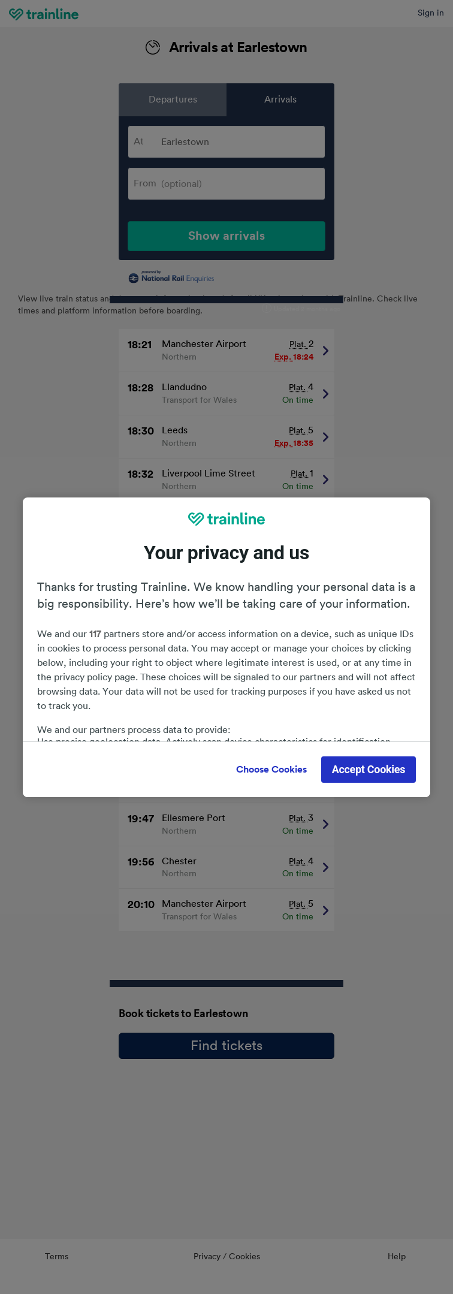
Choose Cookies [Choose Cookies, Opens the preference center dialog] (271, 769)
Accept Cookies (369, 769)
